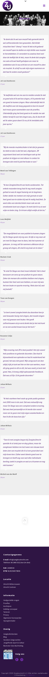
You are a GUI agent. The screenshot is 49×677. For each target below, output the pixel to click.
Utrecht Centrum (9, 587)
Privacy (6, 615)
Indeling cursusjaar (10, 609)
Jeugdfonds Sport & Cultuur (13, 643)
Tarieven (6, 612)
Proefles (6, 603)
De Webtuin (30, 675)
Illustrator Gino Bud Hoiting (13, 646)
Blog (5, 637)
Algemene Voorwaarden (12, 618)
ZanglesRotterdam (10, 634)
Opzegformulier (9, 621)
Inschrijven (7, 606)
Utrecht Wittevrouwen (11, 584)
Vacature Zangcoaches (11, 640)
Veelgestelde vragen (11, 600)
